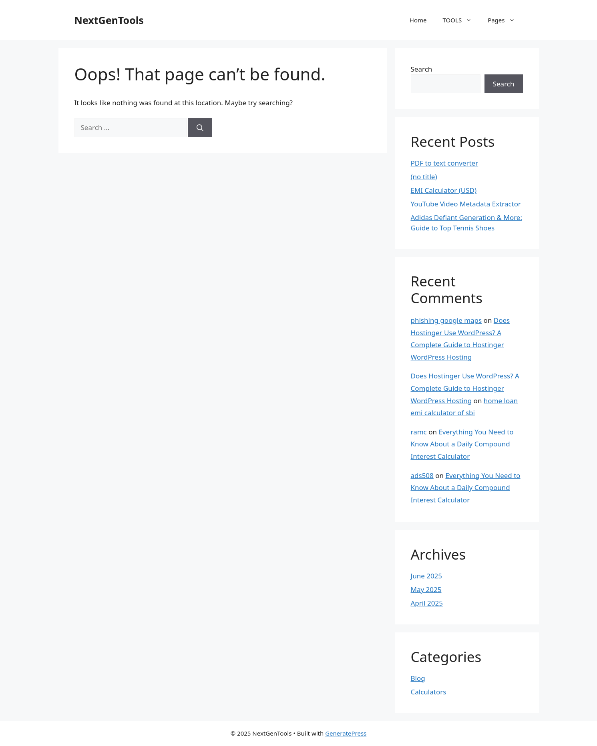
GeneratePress (345, 733)
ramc (419, 431)
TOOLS (461, 20)
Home (418, 20)
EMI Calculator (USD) (444, 190)
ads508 (422, 475)
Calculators (428, 691)
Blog (418, 678)
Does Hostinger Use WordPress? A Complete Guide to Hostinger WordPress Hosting (465, 388)
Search (421, 69)
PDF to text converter (444, 163)
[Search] (200, 127)
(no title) (424, 176)
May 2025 (426, 589)
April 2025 (427, 603)
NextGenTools (109, 20)
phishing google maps (446, 320)
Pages (505, 20)
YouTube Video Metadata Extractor (466, 203)
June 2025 (426, 575)
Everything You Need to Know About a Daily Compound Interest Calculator (462, 444)
